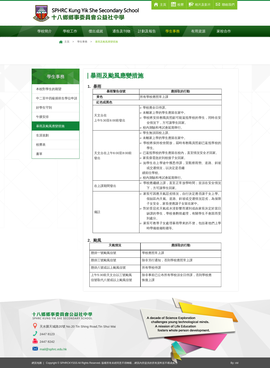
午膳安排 (42, 117)
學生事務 (175, 31)
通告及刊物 (123, 31)
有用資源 (201, 31)
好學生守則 (44, 107)
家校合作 (227, 31)
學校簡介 (47, 31)
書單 (39, 154)
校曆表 (41, 144)
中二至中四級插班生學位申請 (56, 98)
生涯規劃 (42, 135)
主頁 (66, 41)
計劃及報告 (147, 31)
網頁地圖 (37, 362)
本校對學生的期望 (48, 89)
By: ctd (234, 362)
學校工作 (73, 31)
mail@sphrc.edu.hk (53, 349)
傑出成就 (99, 31)
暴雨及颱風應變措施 (50, 126)
